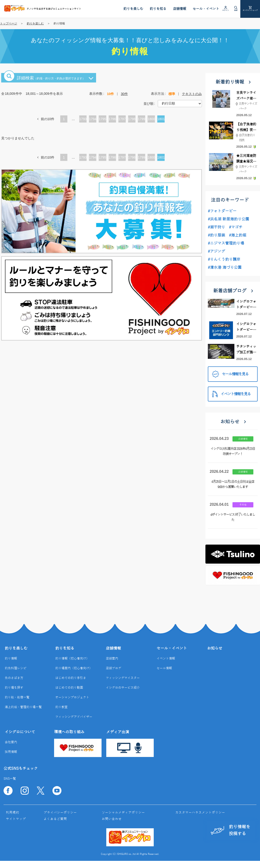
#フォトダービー (222, 211)
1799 (141, 119)
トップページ (8, 23)
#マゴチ (235, 227)
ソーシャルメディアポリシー (123, 812)
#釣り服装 (216, 235)
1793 (83, 119)
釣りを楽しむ (35, 23)
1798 (131, 119)
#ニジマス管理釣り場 (226, 243)
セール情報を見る (230, 374)
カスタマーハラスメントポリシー (200, 812)
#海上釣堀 (237, 235)
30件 (124, 94)
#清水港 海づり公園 (224, 267)
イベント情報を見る (231, 394)
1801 (161, 119)
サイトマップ (16, 819)
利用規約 (12, 812)
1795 (102, 119)
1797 (122, 119)
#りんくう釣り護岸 (224, 259)
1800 (151, 119)
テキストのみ (192, 94)
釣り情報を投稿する (230, 830)
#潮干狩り (216, 227)
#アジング (216, 251)
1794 (92, 119)
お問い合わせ (112, 819)
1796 (112, 119)
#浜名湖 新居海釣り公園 (228, 219)
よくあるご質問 (55, 819)
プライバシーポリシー (60, 812)
